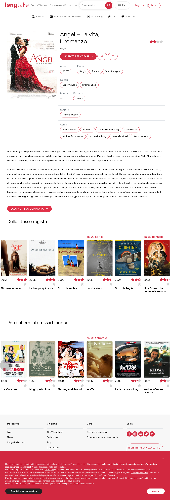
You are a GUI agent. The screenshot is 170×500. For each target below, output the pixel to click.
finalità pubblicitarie (139, 472)
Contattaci (53, 447)
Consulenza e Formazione (63, 5)
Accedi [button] (154, 5)
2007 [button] (66, 71)
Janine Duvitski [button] (120, 136)
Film (9, 432)
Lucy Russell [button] (131, 129)
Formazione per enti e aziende (102, 437)
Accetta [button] (155, 491)
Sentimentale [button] (70, 84)
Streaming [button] (95, 16)
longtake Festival (16, 442)
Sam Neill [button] (87, 129)
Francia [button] (95, 71)
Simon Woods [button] (140, 136)
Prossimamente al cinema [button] (65, 16)
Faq (49, 442)
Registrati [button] (140, 5)
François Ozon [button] (70, 114)
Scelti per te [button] (130, 16)
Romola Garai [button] (70, 129)
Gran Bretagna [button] (112, 71)
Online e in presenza (97, 432)
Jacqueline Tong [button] (97, 136)
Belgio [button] (83, 71)
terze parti (49, 470)
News (10, 437)
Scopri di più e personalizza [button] (24, 491)
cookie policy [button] (59, 467)
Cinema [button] (38, 16)
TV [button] (112, 16)
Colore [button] (79, 98)
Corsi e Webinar (39, 5)
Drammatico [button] (89, 84)
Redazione (52, 437)
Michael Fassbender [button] (73, 136)
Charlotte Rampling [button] (108, 129)
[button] (78, 56)
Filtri (122, 5)
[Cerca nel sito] (96, 5)
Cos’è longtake (55, 432)
